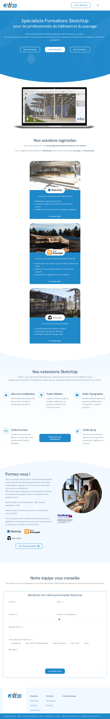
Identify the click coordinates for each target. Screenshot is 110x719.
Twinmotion (35, 710)
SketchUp (34, 701)
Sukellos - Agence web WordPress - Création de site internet (77, 716)
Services (49, 705)
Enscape (33, 705)
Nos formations (59, 643)
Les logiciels (16, 643)
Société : (13, 614)
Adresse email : (16, 627)
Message (13, 649)
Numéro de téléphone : (67, 614)
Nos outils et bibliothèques (37, 643)
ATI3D (41, 716)
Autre (86, 643)
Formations (51, 701)
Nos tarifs (75, 643)
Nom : (60, 602)
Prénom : (12, 602)
